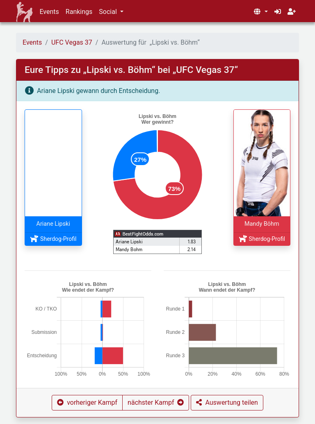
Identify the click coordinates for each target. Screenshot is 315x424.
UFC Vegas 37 (71, 42)
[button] (260, 12)
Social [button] (108, 12)
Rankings (79, 12)
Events (49, 12)
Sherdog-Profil (53, 239)
